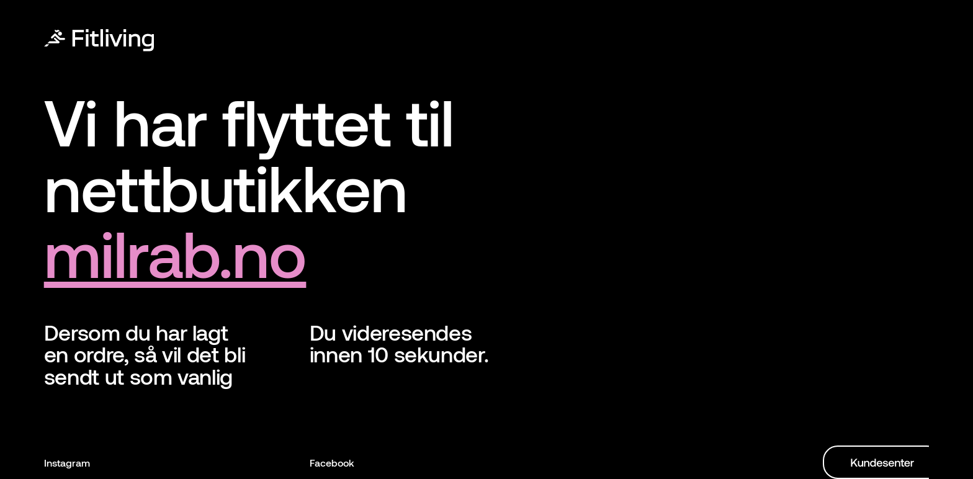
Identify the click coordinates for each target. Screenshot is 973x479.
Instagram (67, 462)
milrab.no (175, 252)
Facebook (332, 462)
